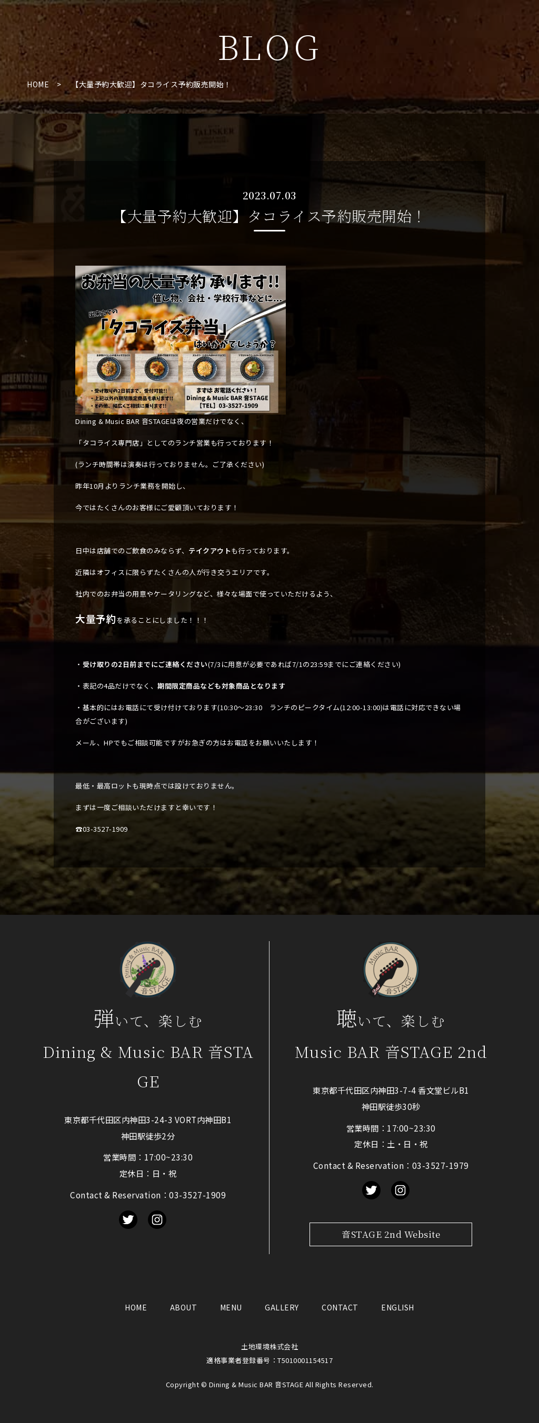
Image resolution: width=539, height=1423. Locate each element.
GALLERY (282, 1307)
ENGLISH (397, 1307)
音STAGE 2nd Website (391, 1234)
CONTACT (340, 1307)
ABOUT (183, 1307)
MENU (231, 1307)
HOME (38, 84)
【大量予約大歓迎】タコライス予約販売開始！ (151, 84)
